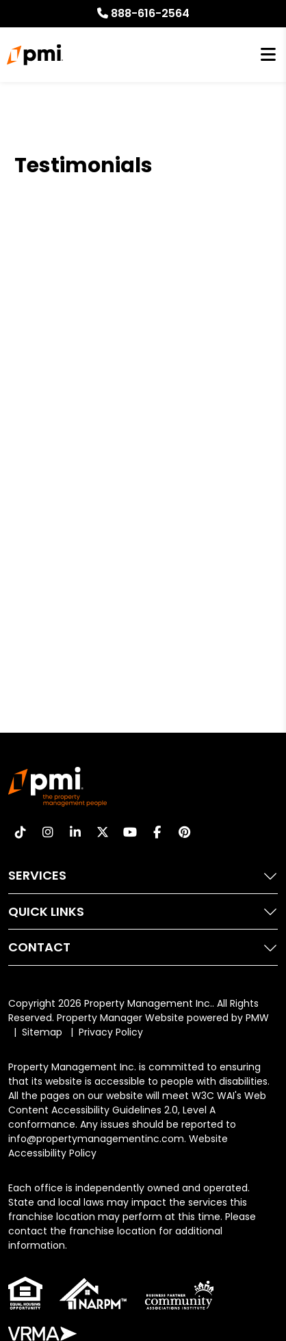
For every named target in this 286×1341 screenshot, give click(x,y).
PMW (257, 1018)
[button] (20, 832)
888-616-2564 (150, 13)
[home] (34, 55)
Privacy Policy (111, 1032)
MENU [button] (268, 55)
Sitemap (42, 1032)
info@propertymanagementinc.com (96, 1139)
